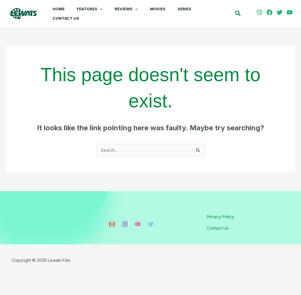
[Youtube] (138, 227)
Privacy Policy (222, 220)
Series (188, 8)
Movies (160, 8)
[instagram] (260, 13)
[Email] (112, 227)
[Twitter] (151, 227)
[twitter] (280, 13)
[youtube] (290, 13)
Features (90, 8)
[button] (100, 8)
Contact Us (64, 20)
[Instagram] (125, 227)
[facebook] (270, 13)
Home (57, 8)
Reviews (127, 8)
